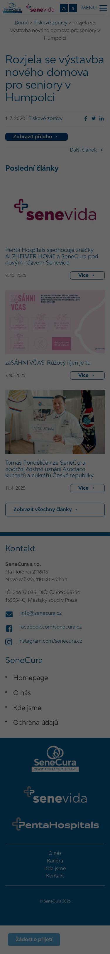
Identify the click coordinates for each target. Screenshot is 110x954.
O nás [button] (94, 559)
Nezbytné (18, 465)
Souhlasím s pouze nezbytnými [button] (55, 529)
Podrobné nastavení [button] (55, 546)
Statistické (87, 465)
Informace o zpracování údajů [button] (64, 559)
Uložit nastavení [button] (55, 511)
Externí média (84, 473)
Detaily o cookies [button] (24, 559)
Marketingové (22, 473)
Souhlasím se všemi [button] (55, 494)
